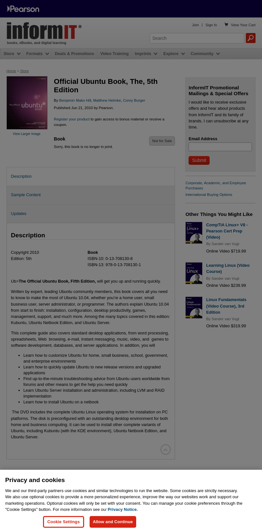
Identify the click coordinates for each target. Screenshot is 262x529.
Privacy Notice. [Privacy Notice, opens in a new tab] (123, 514)
